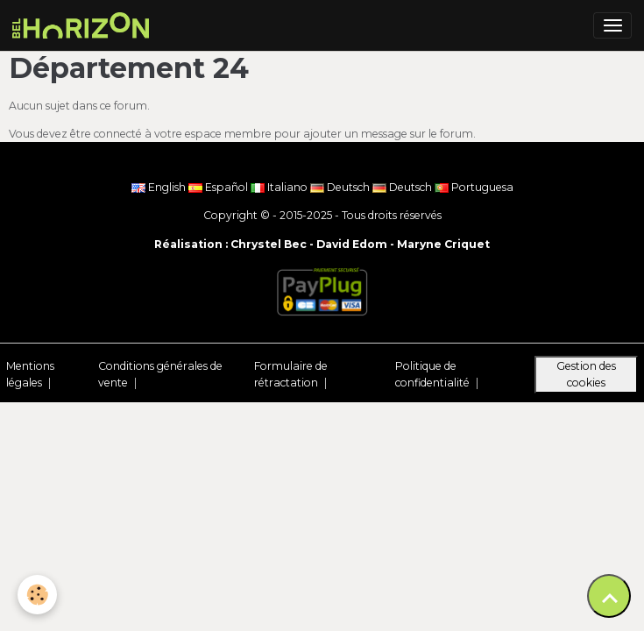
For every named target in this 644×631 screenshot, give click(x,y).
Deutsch (341, 187)
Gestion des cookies (586, 373)
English (159, 187)
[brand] (83, 25)
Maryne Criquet (443, 244)
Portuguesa (474, 187)
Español (219, 187)
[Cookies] (37, 594)
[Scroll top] (609, 596)
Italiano (280, 187)
